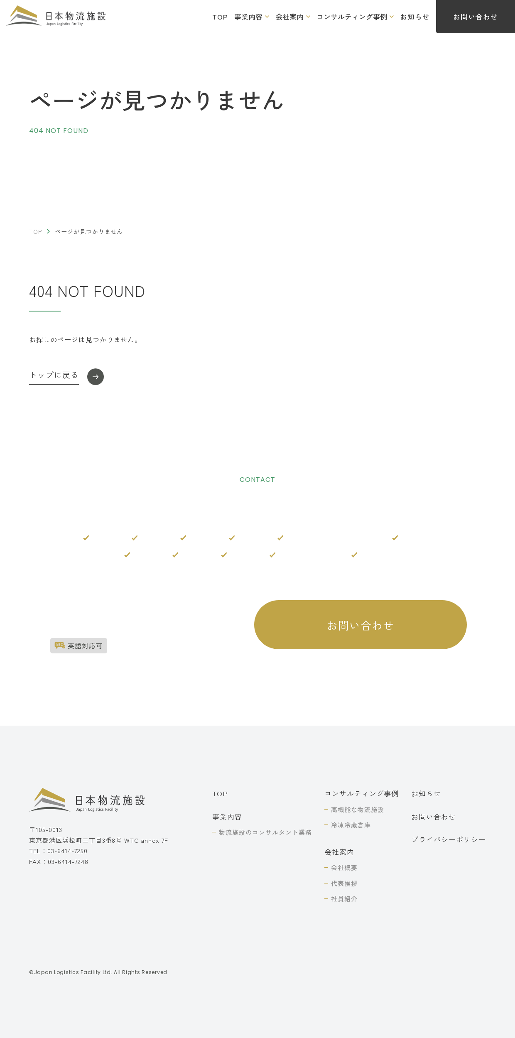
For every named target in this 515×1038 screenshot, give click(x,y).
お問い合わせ (433, 816)
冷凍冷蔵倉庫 (351, 824)
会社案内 (289, 16)
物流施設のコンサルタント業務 (265, 832)
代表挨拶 (344, 883)
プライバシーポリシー (448, 839)
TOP (220, 16)
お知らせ (415, 16)
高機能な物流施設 (357, 809)
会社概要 (344, 867)
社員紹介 (344, 898)
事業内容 (248, 16)
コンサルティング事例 (351, 16)
